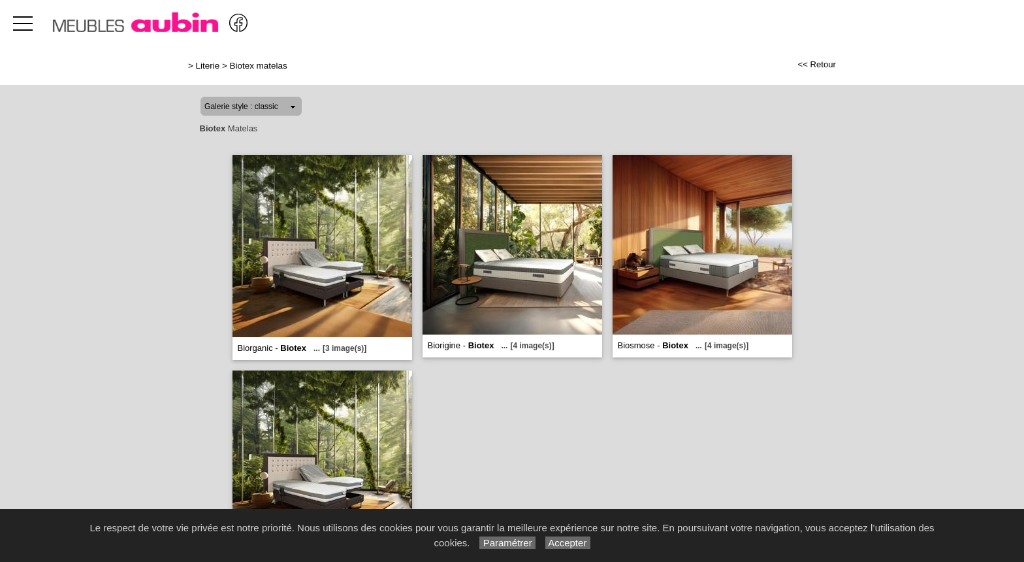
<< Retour (816, 64)
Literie (208, 66)
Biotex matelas (258, 66)
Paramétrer (507, 542)
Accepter (568, 542)
